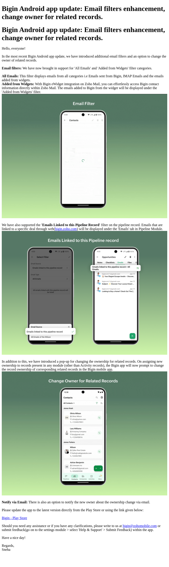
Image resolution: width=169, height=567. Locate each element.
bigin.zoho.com (66, 229)
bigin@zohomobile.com (140, 526)
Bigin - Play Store (14, 518)
